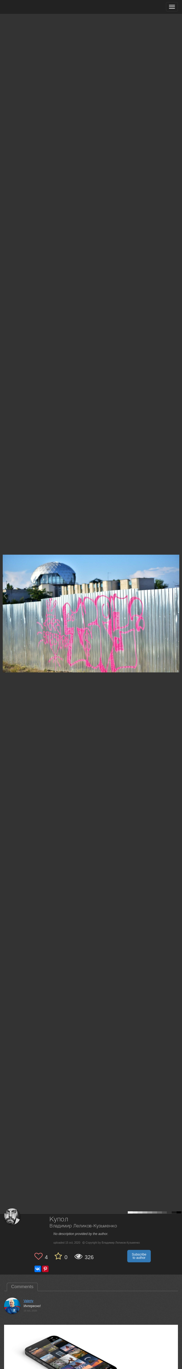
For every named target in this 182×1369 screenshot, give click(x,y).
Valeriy (28, 1301)
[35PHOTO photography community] (25, 7)
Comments (22, 1286)
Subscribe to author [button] (139, 1256)
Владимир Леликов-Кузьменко (83, 1226)
